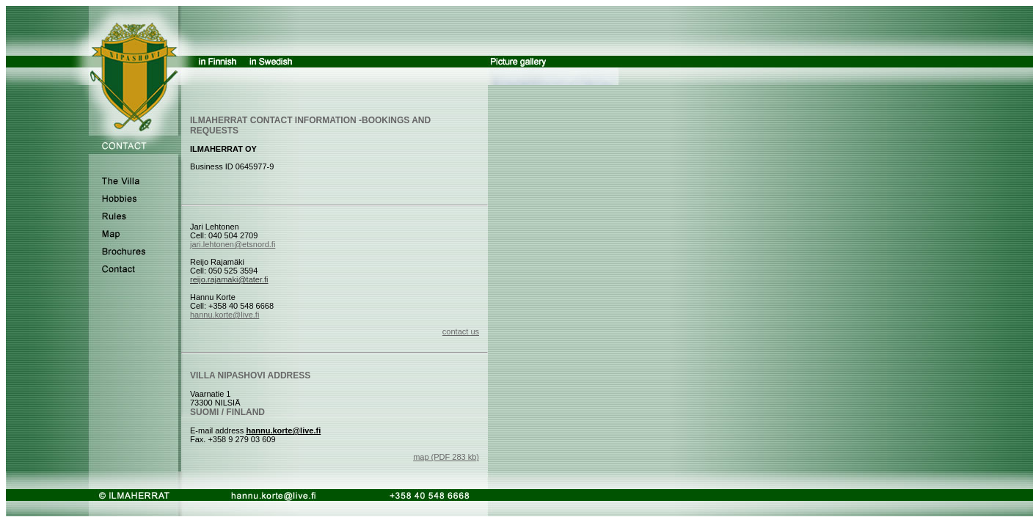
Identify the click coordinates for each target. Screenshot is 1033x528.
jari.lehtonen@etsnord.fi (232, 244)
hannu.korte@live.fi (224, 314)
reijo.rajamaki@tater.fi (229, 279)
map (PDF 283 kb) (446, 456)
